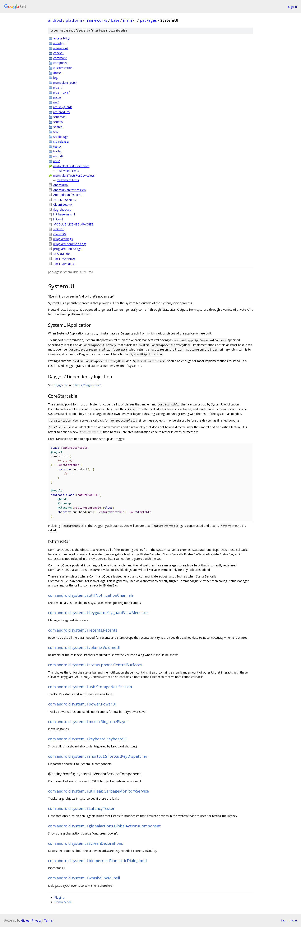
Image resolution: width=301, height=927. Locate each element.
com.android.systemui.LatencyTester (81, 808)
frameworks (96, 20)
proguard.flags (63, 239)
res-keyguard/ (62, 107)
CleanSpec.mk (62, 204)
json (293, 920)
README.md (61, 254)
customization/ (63, 68)
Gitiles (25, 920)
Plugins (59, 897)
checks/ (58, 53)
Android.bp (60, 185)
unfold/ (58, 156)
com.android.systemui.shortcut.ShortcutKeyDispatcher (97, 756)
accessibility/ (61, 38)
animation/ (60, 48)
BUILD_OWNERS (64, 200)
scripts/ (58, 122)
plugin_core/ (61, 92)
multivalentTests (68, 171)
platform (74, 20)
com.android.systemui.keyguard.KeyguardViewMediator (98, 612)
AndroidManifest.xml (67, 195)
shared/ (58, 127)
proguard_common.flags (69, 244)
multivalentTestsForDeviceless (74, 175)
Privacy (36, 920)
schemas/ (59, 117)
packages (148, 20)
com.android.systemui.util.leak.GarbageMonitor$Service (98, 791)
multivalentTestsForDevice (71, 166)
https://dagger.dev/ (88, 385)
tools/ (57, 151)
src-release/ (61, 141)
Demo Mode (63, 902)
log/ (56, 78)
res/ (56, 102)
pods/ (57, 97)
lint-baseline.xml (64, 214)
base (115, 20)
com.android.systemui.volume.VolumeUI (84, 647)
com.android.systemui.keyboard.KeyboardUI (88, 738)
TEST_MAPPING (64, 259)
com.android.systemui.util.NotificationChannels (91, 595)
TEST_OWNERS (63, 264)
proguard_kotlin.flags (67, 249)
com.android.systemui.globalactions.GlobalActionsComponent (104, 825)
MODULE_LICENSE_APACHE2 (73, 224)
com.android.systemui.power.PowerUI (82, 704)
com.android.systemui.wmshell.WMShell (84, 877)
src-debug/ (60, 137)
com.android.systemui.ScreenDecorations (85, 843)
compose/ (60, 63)
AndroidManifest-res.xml (69, 190)
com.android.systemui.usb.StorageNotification (90, 686)
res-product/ (61, 112)
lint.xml (58, 219)
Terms (48, 920)
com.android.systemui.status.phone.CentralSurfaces (95, 664)
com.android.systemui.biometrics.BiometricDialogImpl (97, 860)
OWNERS (59, 234)
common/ (60, 58)
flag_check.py (62, 209)
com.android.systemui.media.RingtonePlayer (88, 721)
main (127, 20)
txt (283, 920)
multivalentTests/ (65, 83)
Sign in (292, 7)
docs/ (57, 73)
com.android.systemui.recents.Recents (82, 630)
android (55, 20)
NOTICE (58, 229)
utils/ (56, 161)
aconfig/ (58, 43)
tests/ (57, 146)
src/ (55, 132)
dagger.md (61, 385)
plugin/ (57, 87)
